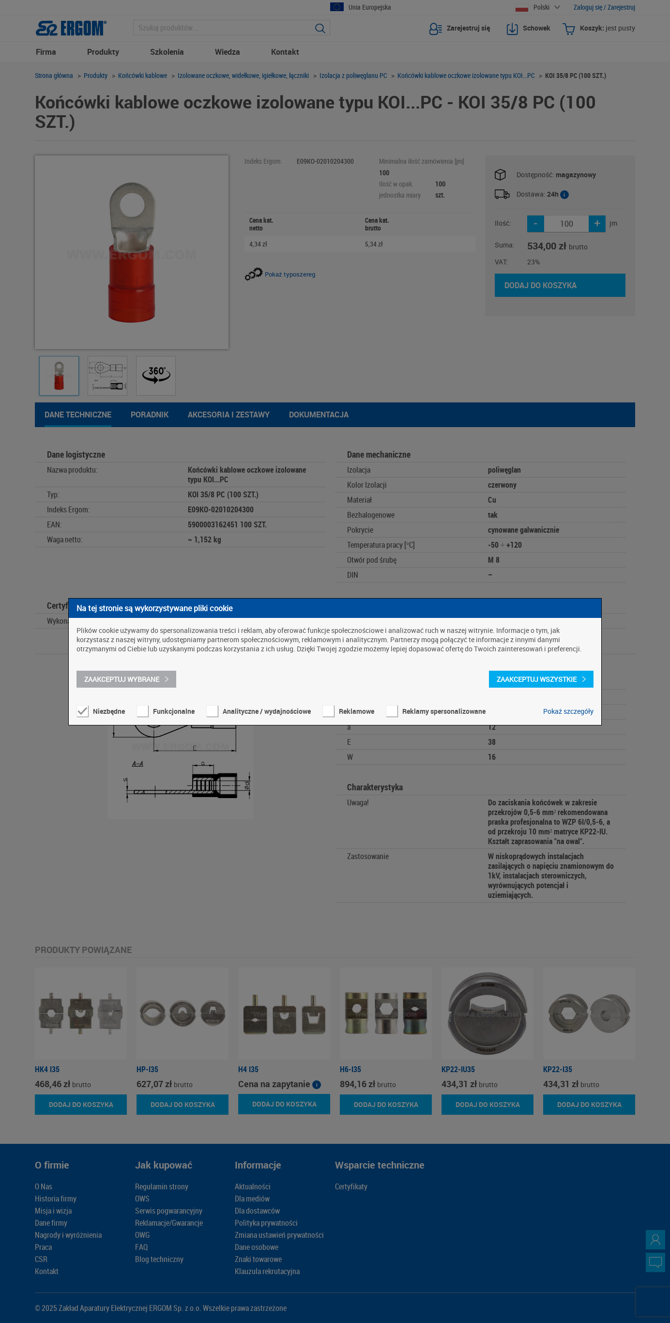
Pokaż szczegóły (568, 711)
